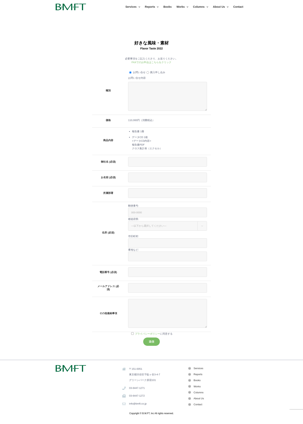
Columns (198, 392)
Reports (198, 374)
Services (198, 368)
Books (197, 380)
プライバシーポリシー (147, 333)
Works (197, 386)
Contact (198, 404)
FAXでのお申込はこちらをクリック (152, 62)
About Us (199, 398)
